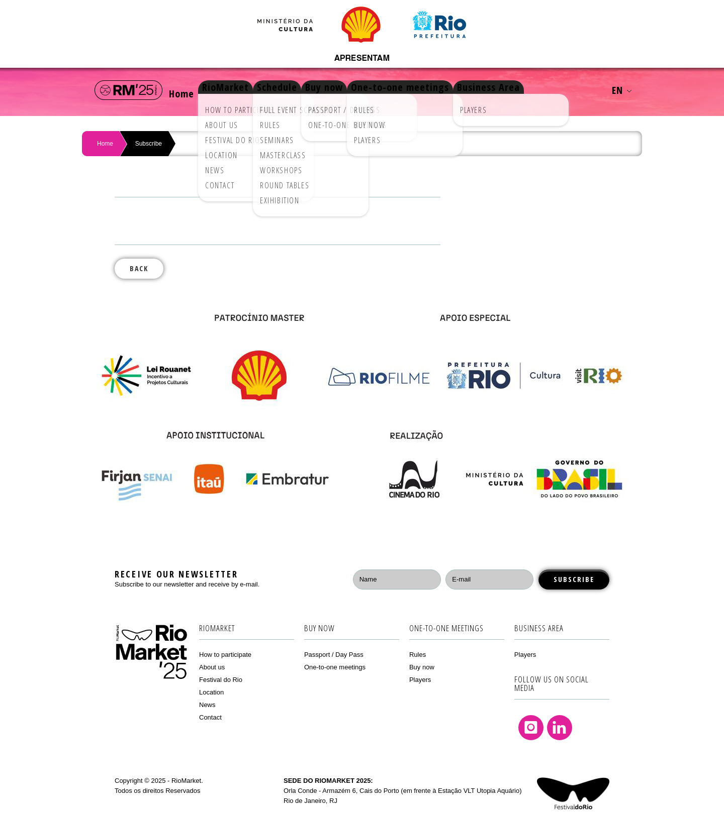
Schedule (300, 90)
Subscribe (148, 143)
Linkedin (559, 727)
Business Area (533, 90)
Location (211, 692)
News (207, 705)
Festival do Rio (220, 679)
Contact (210, 717)
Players (420, 679)
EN (621, 90)
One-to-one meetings (438, 90)
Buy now (354, 90)
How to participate (225, 654)
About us (212, 667)
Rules (417, 654)
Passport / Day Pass (334, 654)
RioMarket (240, 90)
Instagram (531, 727)
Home (186, 90)
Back (139, 268)
